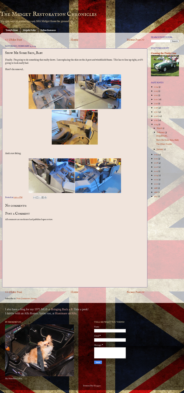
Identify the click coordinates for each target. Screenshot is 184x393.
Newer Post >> (135, 40)
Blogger (97, 385)
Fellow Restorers (48, 30)
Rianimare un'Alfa (65, 313)
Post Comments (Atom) (27, 298)
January (160, 149)
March (159, 128)
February (161, 132)
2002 (156, 179)
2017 (156, 112)
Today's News (12, 30)
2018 (156, 108)
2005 (156, 171)
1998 (156, 188)
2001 (156, 184)
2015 (156, 120)
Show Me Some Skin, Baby (167, 140)
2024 (156, 87)
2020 (156, 99)
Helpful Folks (29, 30)
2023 (156, 91)
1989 (156, 192)
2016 (156, 116)
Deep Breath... (162, 136)
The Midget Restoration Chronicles (48, 14)
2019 (156, 103)
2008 (156, 163)
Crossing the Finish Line (163, 53)
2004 (156, 175)
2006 (156, 167)
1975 (156, 196)
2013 (156, 154)
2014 (156, 124)
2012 (156, 158)
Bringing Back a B (61, 309)
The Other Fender (164, 144)
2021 (156, 95)
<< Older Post (13, 40)
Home (74, 40)
